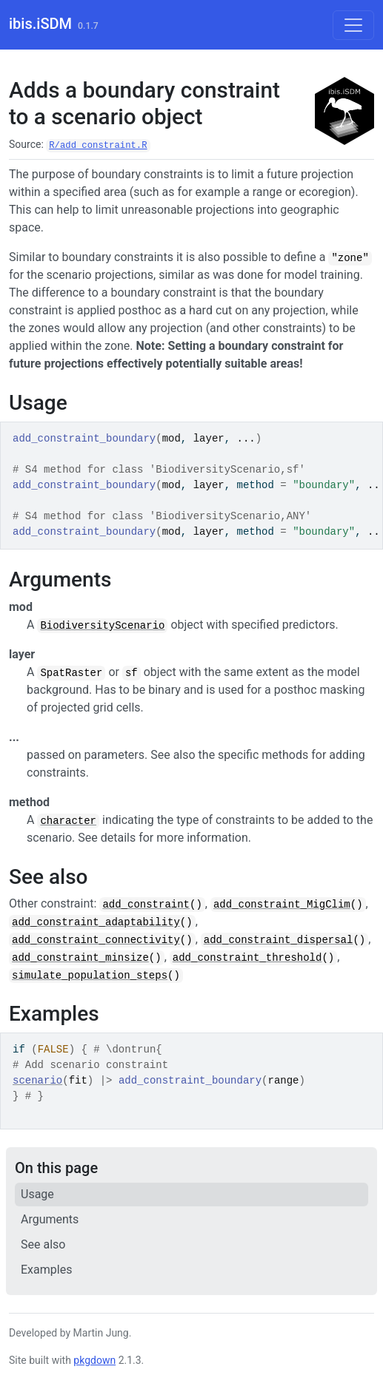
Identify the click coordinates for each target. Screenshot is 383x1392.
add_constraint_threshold (247, 958)
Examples (46, 1270)
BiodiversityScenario (102, 626)
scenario (37, 1081)
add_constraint (146, 904)
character (68, 821)
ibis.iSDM (40, 24)
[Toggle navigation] (353, 25)
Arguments (50, 1219)
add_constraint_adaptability (96, 922)
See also (43, 1244)
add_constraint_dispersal (278, 940)
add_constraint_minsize (80, 958)
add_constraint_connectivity (96, 940)
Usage (37, 1194)
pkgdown (94, 1360)
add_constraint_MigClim (281, 904)
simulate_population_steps (89, 976)
